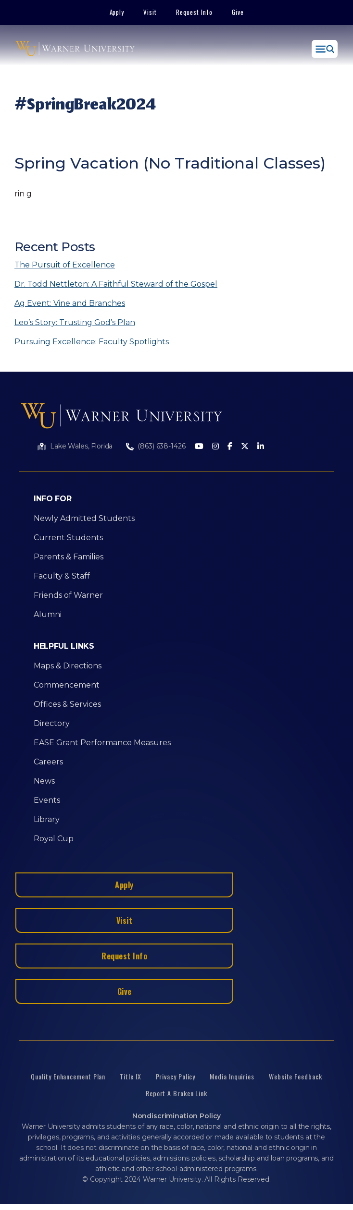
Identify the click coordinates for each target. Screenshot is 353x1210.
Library (47, 819)
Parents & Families (68, 556)
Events (47, 800)
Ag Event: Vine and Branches (69, 303)
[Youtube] (199, 447)
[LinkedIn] (260, 447)
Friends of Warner (68, 595)
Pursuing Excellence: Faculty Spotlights (91, 341)
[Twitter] (245, 447)
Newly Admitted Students (84, 518)
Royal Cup (54, 838)
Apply (117, 12)
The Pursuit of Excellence (64, 264)
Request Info (194, 12)
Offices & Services (67, 704)
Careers (48, 761)
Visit (150, 12)
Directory (52, 723)
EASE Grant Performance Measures (102, 742)
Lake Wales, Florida (81, 446)
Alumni (48, 614)
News (44, 781)
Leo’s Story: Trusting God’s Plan (74, 322)
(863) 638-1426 (161, 446)
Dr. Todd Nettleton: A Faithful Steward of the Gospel (115, 284)
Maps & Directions (67, 665)
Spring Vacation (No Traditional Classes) (170, 163)
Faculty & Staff (62, 576)
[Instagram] (215, 447)
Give (238, 12)
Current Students (68, 537)
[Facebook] (229, 447)
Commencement (67, 685)
